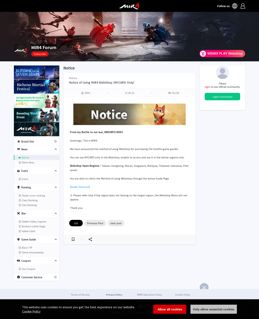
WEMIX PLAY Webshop (222, 53)
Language (235, 6)
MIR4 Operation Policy (149, 294)
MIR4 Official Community (129, 6)
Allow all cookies (170, 309)
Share (90, 239)
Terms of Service (80, 294)
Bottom (204, 287)
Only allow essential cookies (213, 309)
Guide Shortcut (80, 187)
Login (243, 6)
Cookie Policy (31, 311)
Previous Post (95, 223)
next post (116, 223)
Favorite (73, 239)
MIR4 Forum (43, 47)
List (76, 223)
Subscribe (40, 54)
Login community (222, 96)
